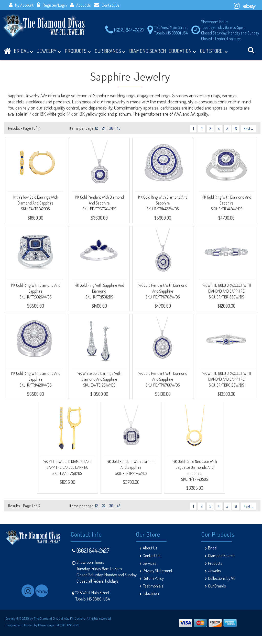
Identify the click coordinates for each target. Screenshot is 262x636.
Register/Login (52, 5)
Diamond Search (221, 555)
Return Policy (153, 578)
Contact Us (106, 5)
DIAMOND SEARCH (147, 51)
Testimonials (153, 586)
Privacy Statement (157, 570)
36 (111, 128)
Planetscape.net (48, 625)
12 (96, 128)
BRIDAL (23, 52)
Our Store (214, 52)
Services (149, 563)
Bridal (212, 547)
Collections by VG (222, 578)
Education (182, 52)
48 (119, 128)
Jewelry (49, 52)
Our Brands (110, 52)
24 (103, 128)
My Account (21, 5)
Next (248, 128)
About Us (80, 5)
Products (78, 52)
